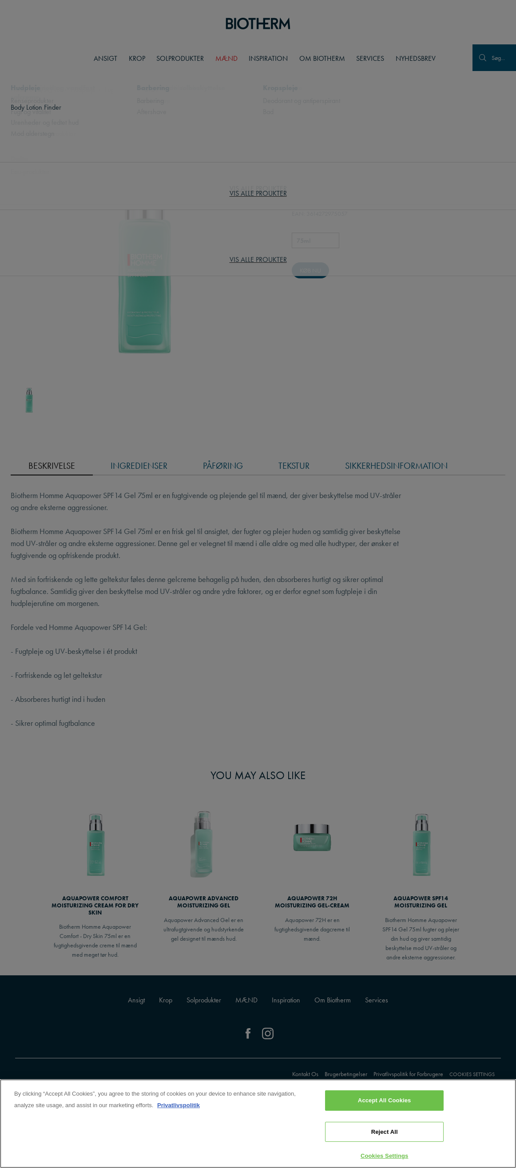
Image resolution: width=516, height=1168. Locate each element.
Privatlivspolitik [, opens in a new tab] (178, 1105)
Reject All (384, 1131)
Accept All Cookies (384, 1100)
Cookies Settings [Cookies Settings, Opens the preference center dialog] (385, 1155)
